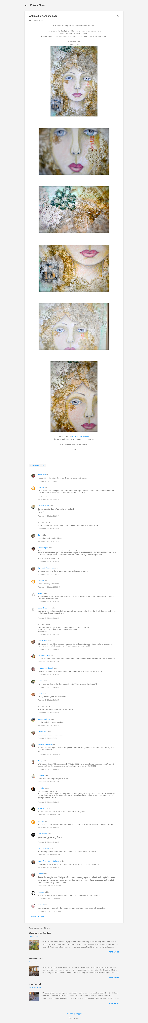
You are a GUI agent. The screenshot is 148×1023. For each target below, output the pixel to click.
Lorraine (41, 775)
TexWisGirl (42, 475)
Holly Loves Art (43, 506)
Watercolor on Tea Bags (40, 933)
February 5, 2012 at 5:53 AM (48, 634)
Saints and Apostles (45, 744)
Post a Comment (37, 916)
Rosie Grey (42, 808)
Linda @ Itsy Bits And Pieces (48, 861)
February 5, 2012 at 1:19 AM (48, 602)
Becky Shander (43, 848)
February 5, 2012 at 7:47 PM (48, 738)
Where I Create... (36, 958)
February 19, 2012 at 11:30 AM (49, 911)
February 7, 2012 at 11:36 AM (49, 855)
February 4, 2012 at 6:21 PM (48, 516)
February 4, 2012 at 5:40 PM (48, 499)
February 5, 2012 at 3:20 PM (48, 713)
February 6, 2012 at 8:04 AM (48, 782)
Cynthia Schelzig (44, 655)
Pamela (41, 788)
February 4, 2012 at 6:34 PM (48, 529)
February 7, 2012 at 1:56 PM (48, 867)
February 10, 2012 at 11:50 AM (49, 886)
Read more (114, 952)
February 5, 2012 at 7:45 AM (48, 687)
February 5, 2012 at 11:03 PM (49, 754)
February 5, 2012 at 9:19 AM (48, 700)
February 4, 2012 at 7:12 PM (48, 541)
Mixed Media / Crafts (37, 465)
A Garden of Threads (45, 668)
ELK (39, 535)
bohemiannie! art (44, 719)
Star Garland (35, 984)
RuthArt (41, 905)
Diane (40, 693)
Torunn (40, 593)
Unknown (41, 487)
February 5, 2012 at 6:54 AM (48, 662)
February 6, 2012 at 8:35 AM (48, 802)
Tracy (40, 761)
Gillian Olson (42, 732)
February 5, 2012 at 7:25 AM (48, 674)
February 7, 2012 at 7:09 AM (48, 827)
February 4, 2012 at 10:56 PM (49, 587)
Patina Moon (37, 5)
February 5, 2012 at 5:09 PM (48, 725)
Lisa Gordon (42, 834)
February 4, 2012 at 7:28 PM (48, 562)
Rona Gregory (43, 548)
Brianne (41, 874)
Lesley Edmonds (44, 608)
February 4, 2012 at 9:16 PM (48, 574)
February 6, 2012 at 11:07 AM (49, 815)
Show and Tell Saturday (80, 436)
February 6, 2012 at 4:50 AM (48, 769)
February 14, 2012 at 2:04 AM (49, 898)
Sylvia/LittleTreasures (46, 568)
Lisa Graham (43, 641)
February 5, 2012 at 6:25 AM (48, 649)
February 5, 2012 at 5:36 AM (48, 618)
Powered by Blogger (73, 1014)
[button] (117, 16)
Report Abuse (74, 1018)
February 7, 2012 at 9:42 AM (48, 842)
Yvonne (41, 681)
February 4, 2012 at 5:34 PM (48, 481)
